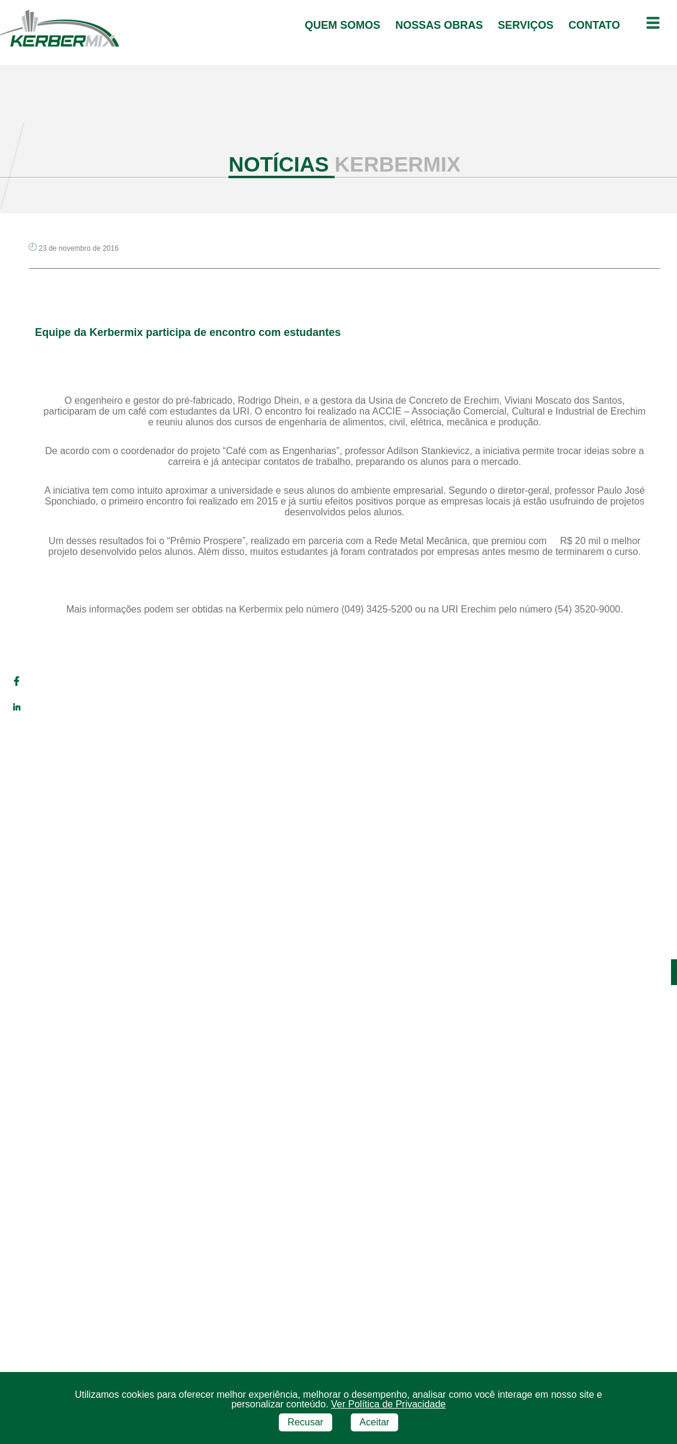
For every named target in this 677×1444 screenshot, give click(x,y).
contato (595, 25)
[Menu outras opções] (653, 24)
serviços (527, 25)
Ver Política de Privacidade (388, 1397)
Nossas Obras (440, 25)
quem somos (344, 25)
